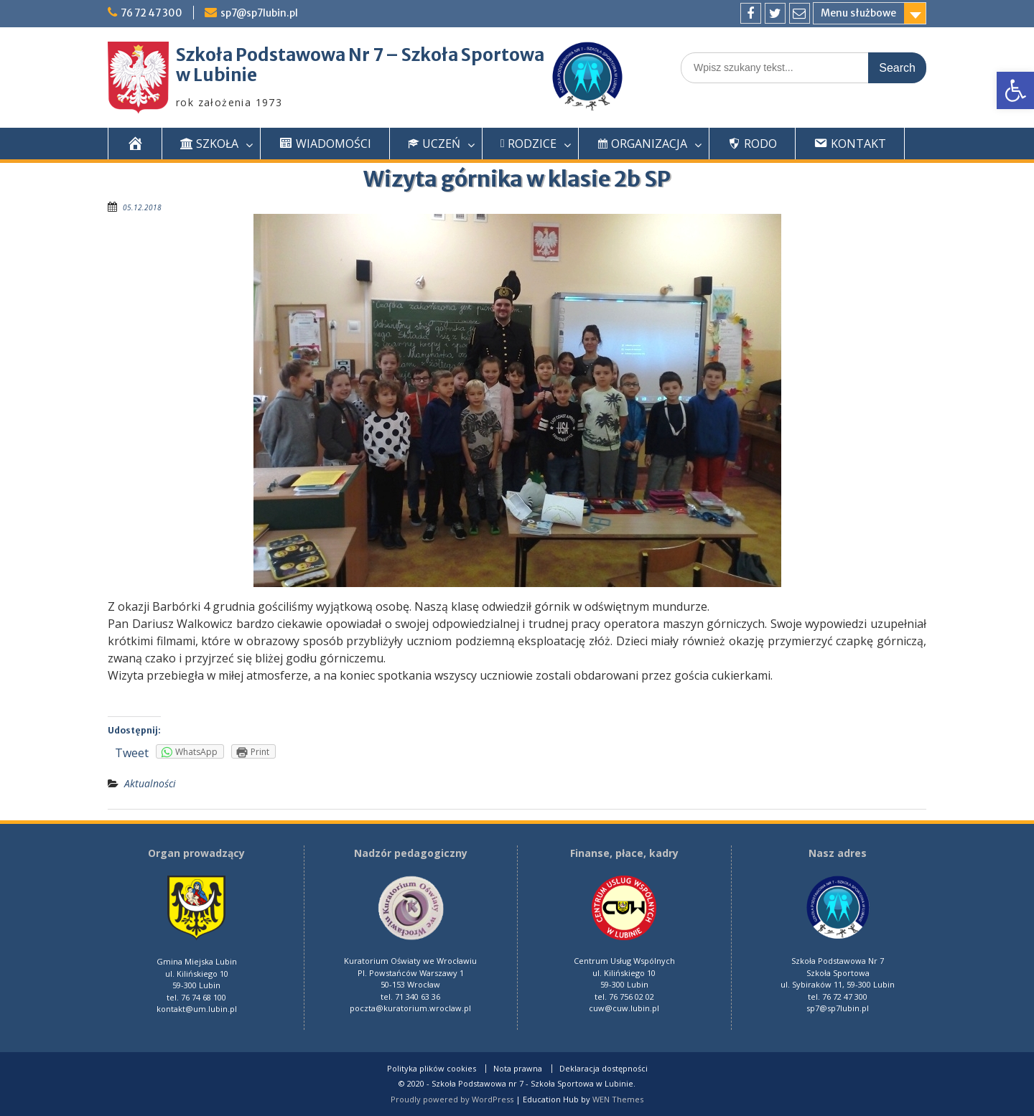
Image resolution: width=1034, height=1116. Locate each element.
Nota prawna (517, 1068)
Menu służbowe (858, 12)
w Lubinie (216, 75)
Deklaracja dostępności (603, 1068)
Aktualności (150, 783)
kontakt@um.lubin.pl (197, 1008)
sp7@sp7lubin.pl (264, 12)
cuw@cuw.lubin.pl (624, 1008)
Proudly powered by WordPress (452, 1099)
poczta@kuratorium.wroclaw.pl (410, 1008)
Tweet (132, 753)
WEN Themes (617, 1099)
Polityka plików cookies (431, 1068)
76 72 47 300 (154, 12)
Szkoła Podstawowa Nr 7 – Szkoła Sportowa (360, 55)
